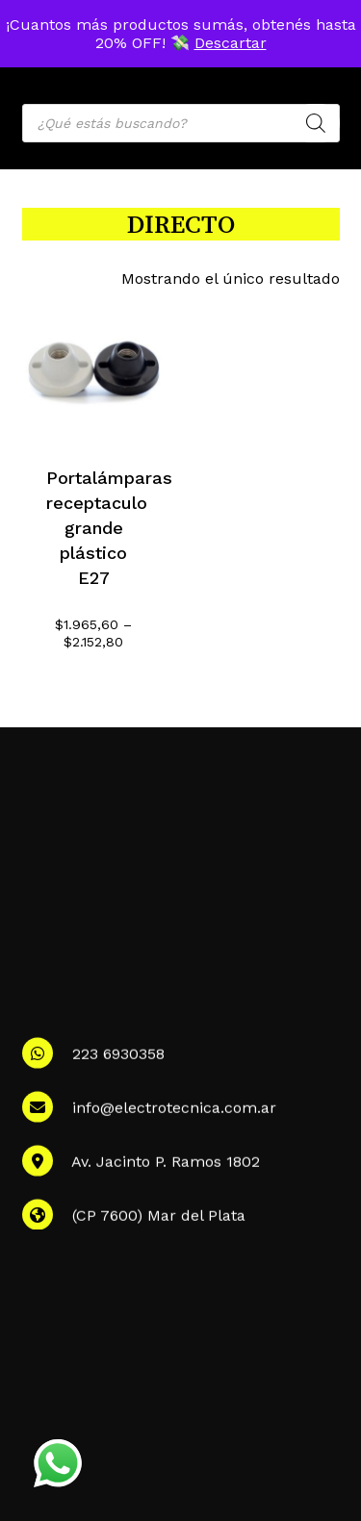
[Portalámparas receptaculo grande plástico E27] (94, 370)
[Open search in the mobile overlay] (181, 123)
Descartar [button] (230, 43)
